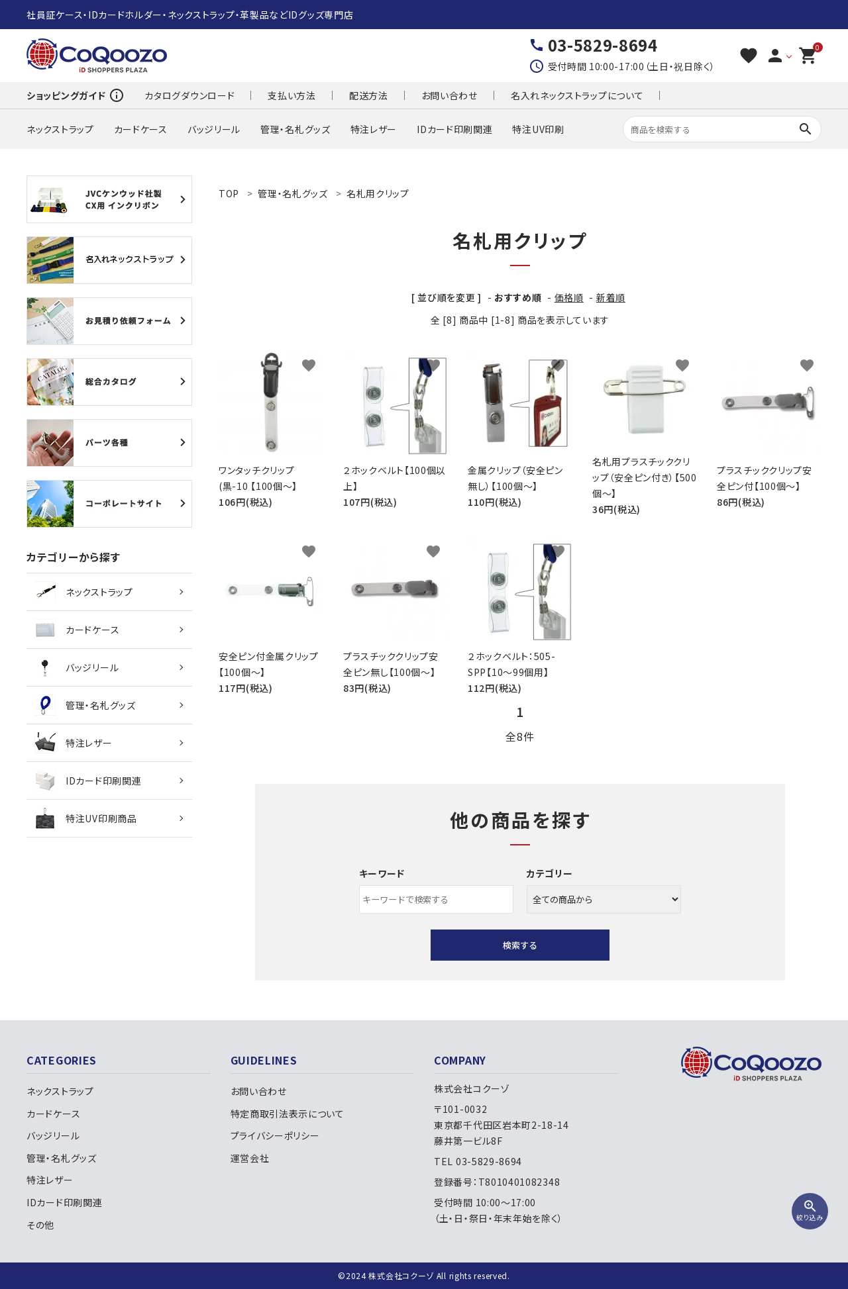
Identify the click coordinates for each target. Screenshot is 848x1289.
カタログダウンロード (189, 95)
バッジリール (213, 129)
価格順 (569, 297)
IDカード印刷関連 (454, 129)
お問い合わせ (449, 95)
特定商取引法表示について (287, 1113)
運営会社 (250, 1158)
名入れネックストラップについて (577, 95)
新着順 (610, 297)
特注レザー (374, 129)
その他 (40, 1224)
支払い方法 (292, 95)
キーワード (382, 873)
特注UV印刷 (538, 129)
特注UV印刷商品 (85, 818)
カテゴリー (550, 873)
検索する (520, 945)
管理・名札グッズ (295, 129)
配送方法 (368, 95)
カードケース (141, 129)
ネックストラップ (60, 129)
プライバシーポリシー (275, 1135)
